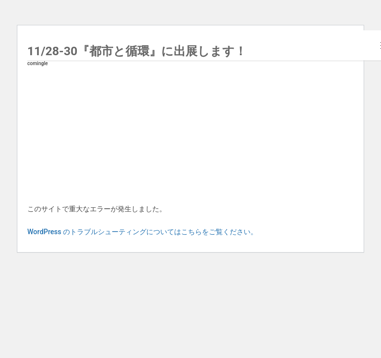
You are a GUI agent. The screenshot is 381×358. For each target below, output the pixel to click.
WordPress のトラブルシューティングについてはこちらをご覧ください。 (142, 232)
